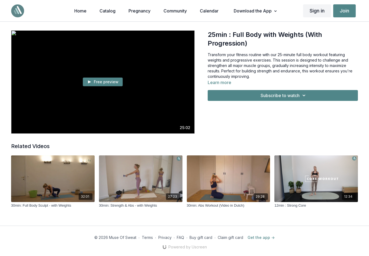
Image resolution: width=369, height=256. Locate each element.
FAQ (180, 237)
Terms (147, 237)
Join (344, 11)
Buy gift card (201, 237)
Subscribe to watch (284, 95)
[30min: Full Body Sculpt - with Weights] (53, 205)
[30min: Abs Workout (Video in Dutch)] (228, 205)
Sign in (317, 11)
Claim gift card (230, 237)
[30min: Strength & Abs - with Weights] (140, 205)
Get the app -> (261, 237)
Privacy (165, 237)
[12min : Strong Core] (316, 205)
